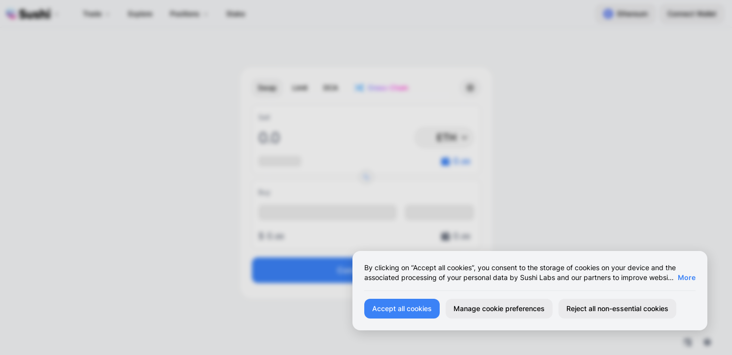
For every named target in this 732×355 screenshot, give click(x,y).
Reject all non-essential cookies (617, 308)
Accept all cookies (402, 308)
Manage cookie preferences (499, 308)
